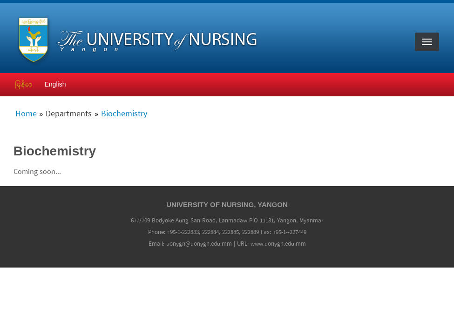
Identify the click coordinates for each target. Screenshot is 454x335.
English (55, 84)
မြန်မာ (24, 84)
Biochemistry (124, 114)
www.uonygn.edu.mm (278, 244)
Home (26, 114)
